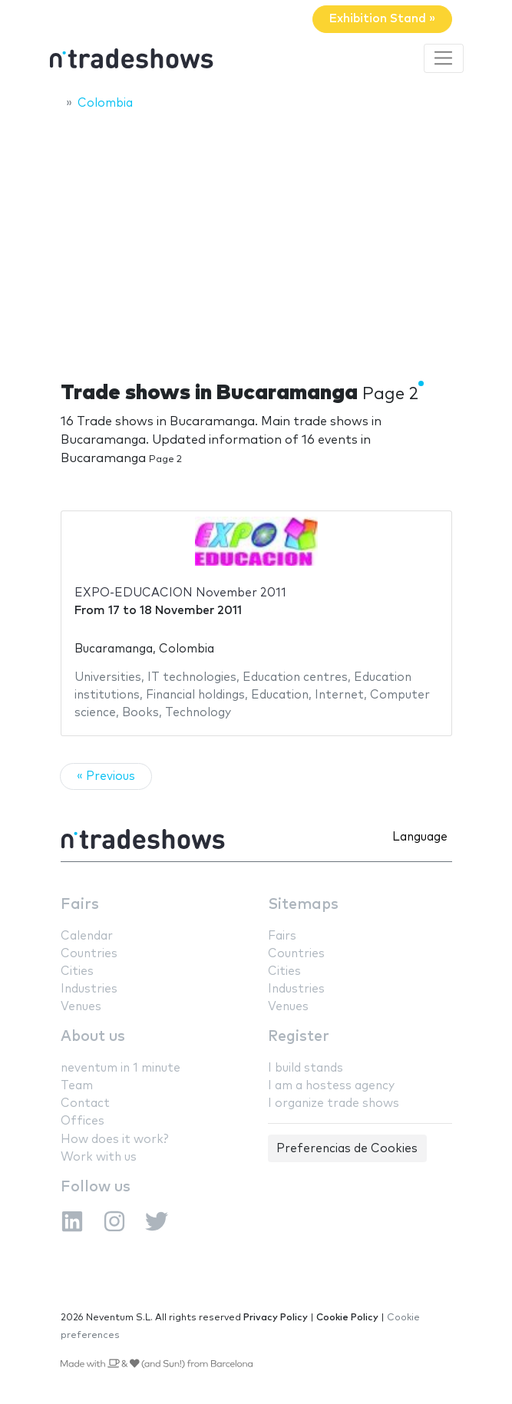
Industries (89, 989)
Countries (89, 954)
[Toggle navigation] (444, 58)
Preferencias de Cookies (347, 1149)
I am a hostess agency (331, 1086)
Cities (77, 971)
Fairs (80, 904)
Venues (81, 1007)
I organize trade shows (333, 1103)
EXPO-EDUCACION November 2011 (180, 593)
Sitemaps (303, 904)
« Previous (106, 776)
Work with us (99, 1157)
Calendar (87, 936)
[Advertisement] (256, 235)
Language (420, 837)
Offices (82, 1121)
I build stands (305, 1068)
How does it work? (114, 1139)
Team (77, 1086)
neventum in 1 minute (120, 1068)
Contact (85, 1103)
